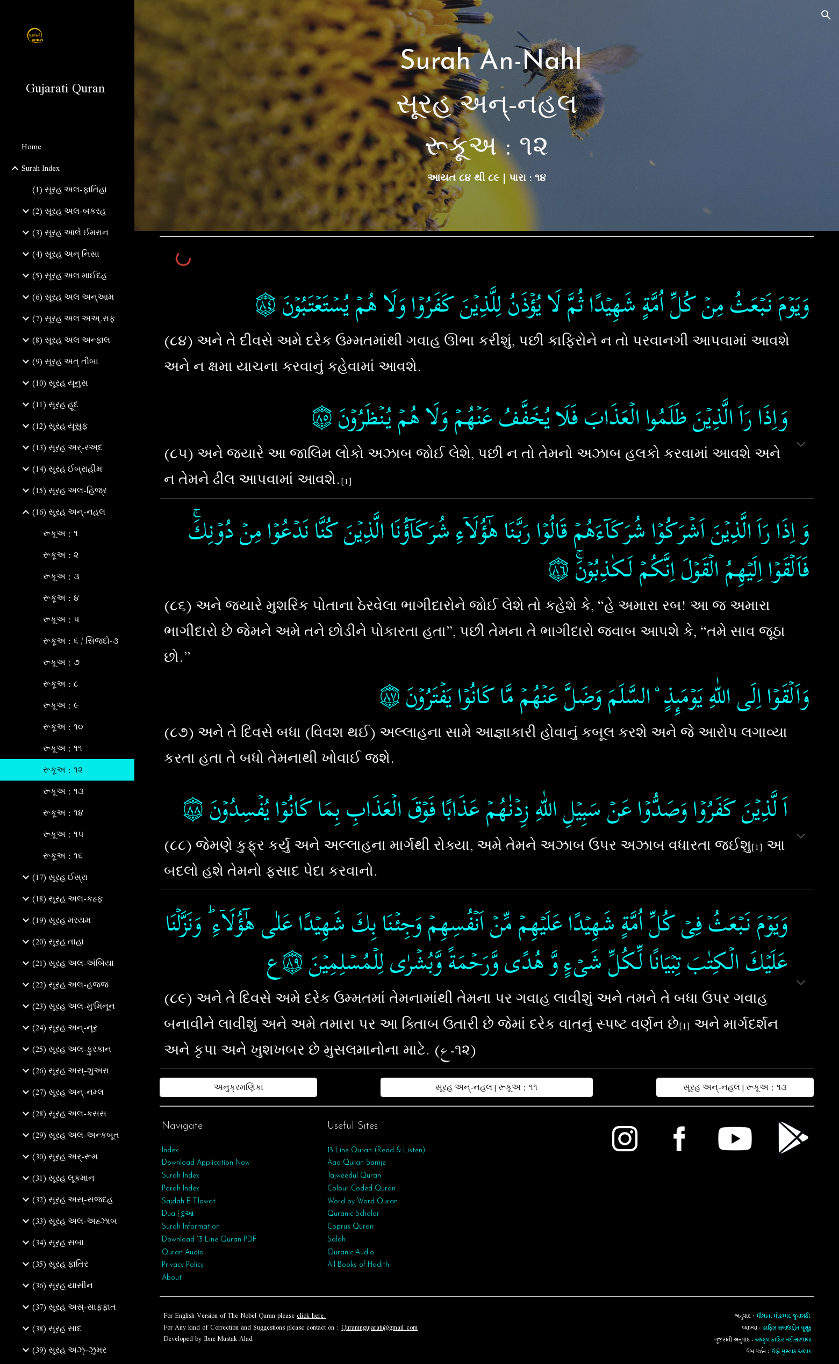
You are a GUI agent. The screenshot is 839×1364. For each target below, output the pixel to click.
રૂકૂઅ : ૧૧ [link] (62, 748)
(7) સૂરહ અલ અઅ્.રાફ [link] (73, 318)
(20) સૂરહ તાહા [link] (58, 941)
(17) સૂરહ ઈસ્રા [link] (60, 877)
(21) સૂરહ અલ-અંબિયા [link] (73, 963)
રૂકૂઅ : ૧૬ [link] (63, 855)
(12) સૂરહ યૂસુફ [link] (60, 426)
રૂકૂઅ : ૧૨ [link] (63, 769)
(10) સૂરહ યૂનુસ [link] (60, 383)
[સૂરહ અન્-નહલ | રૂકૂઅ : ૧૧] (486, 1087)
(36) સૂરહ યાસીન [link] (62, 1285)
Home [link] (31, 146)
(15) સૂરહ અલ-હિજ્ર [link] (69, 490)
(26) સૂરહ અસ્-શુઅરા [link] (70, 1070)
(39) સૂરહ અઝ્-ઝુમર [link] (69, 1350)
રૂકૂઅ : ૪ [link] (61, 598)
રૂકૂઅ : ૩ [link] (61, 576)
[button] (826, 15)
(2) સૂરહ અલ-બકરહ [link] (69, 211)
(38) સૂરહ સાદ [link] (57, 1328)
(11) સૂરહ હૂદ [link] (55, 404)
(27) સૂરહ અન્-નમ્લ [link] (68, 1092)
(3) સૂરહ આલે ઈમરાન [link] (70, 232)
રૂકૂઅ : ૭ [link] (61, 662)
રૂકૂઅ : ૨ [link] (60, 555)
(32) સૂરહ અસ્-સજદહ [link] (72, 1199)
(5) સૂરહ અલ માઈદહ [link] (69, 275)
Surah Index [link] (40, 168)
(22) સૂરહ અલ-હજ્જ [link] (70, 984)
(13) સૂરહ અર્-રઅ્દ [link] (67, 447)
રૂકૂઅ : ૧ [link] (60, 533)
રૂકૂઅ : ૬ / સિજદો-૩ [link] (81, 640)
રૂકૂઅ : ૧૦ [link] (63, 726)
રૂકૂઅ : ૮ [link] (60, 683)
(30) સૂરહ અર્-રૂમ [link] (65, 1156)
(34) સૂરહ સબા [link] (58, 1242)
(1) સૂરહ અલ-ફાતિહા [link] (69, 189)
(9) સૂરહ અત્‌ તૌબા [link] (65, 361)
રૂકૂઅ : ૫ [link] (61, 619)
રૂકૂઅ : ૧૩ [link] (63, 791)
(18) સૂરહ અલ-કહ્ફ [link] (67, 898)
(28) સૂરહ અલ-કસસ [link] (69, 1113)
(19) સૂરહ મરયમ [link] (61, 920)
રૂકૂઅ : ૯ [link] (60, 705)
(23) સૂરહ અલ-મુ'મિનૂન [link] (73, 1006)
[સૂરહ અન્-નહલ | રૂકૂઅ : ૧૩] (735, 1087)
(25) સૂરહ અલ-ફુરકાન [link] (71, 1049)
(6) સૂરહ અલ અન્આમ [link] (73, 297)
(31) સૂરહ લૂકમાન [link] (63, 1178)
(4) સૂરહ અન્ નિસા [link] (65, 254)
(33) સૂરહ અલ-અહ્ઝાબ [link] (74, 1221)
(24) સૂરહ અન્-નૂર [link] (64, 1027)
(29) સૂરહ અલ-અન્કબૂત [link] (75, 1135)
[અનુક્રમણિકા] (238, 1087)
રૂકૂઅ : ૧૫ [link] (63, 834)
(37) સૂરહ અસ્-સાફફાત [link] (74, 1307)
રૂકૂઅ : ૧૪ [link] (63, 812)
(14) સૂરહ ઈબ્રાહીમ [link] (67, 469)
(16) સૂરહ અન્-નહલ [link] (68, 512)
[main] (487, 115)
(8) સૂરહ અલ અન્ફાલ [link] (71, 340)
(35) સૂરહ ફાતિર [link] (60, 1264)
